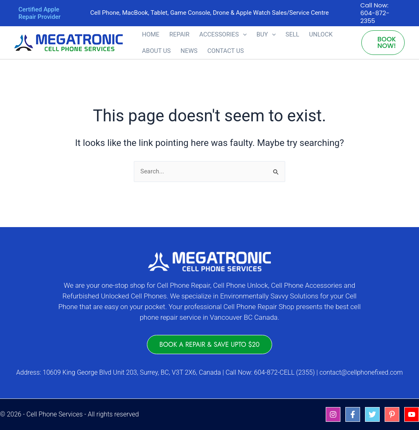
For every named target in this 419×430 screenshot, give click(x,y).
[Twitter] (372, 414)
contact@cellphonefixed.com (361, 372)
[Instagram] (333, 414)
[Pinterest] (392, 414)
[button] (243, 34)
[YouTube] (411, 414)
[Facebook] (352, 414)
